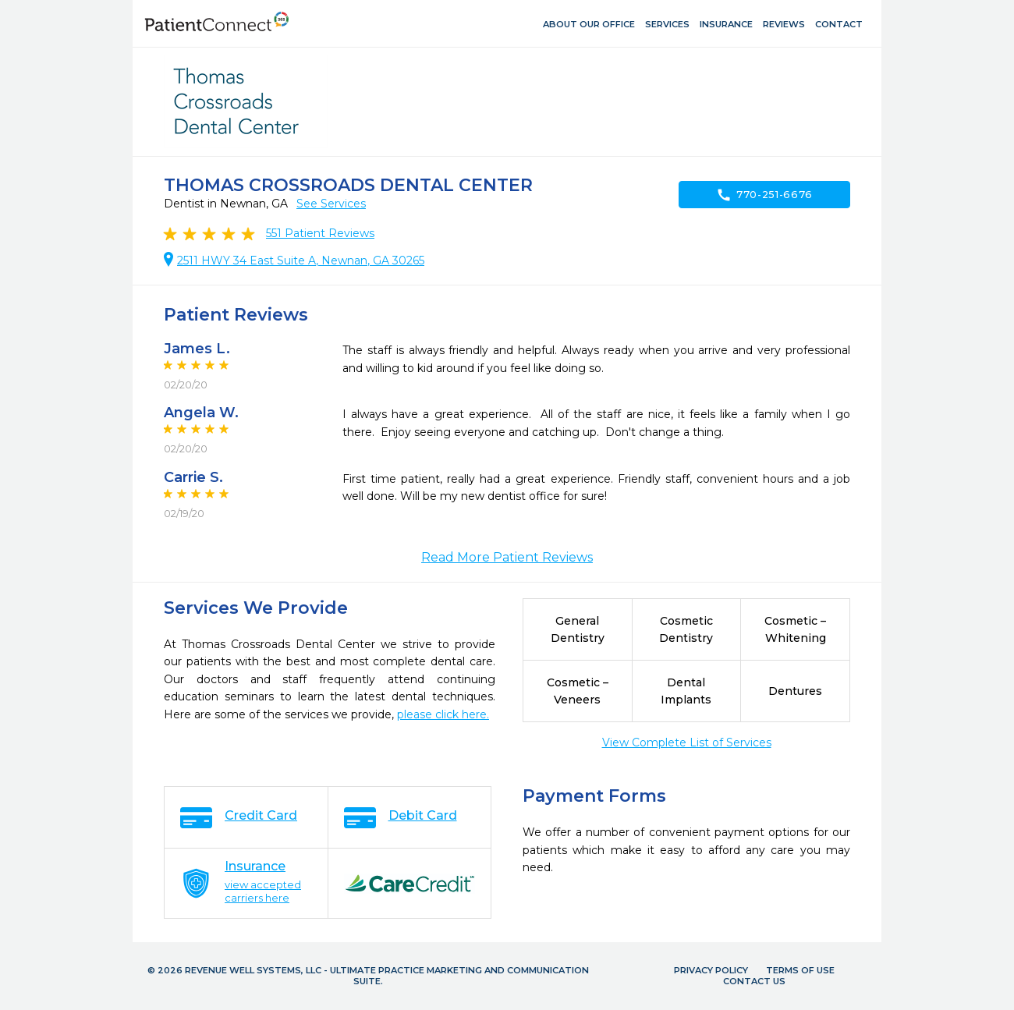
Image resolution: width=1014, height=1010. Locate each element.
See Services (331, 204)
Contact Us (754, 981)
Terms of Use (800, 970)
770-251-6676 (764, 195)
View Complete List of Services (686, 742)
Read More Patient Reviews (507, 557)
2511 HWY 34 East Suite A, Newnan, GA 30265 (300, 260)
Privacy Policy (711, 970)
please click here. (443, 714)
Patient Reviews (320, 233)
